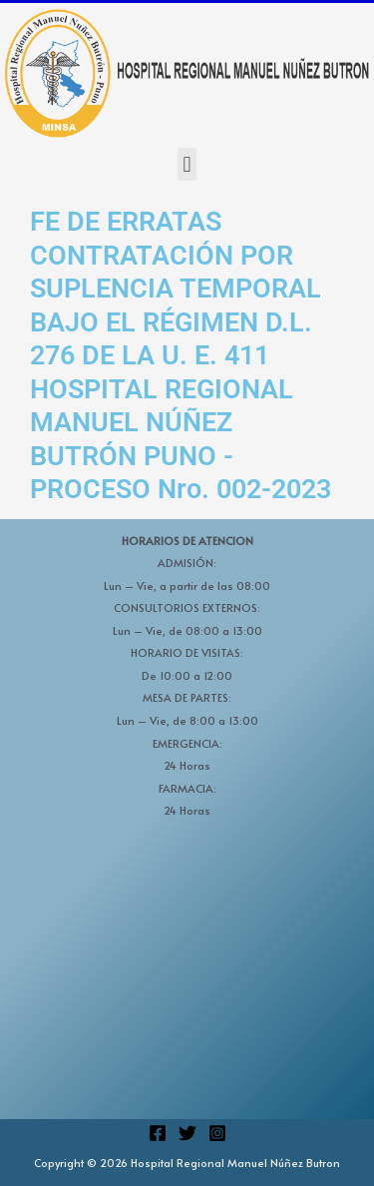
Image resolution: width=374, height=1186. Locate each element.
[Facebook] (158, 1133)
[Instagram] (217, 1133)
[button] (187, 164)
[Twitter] (187, 1133)
